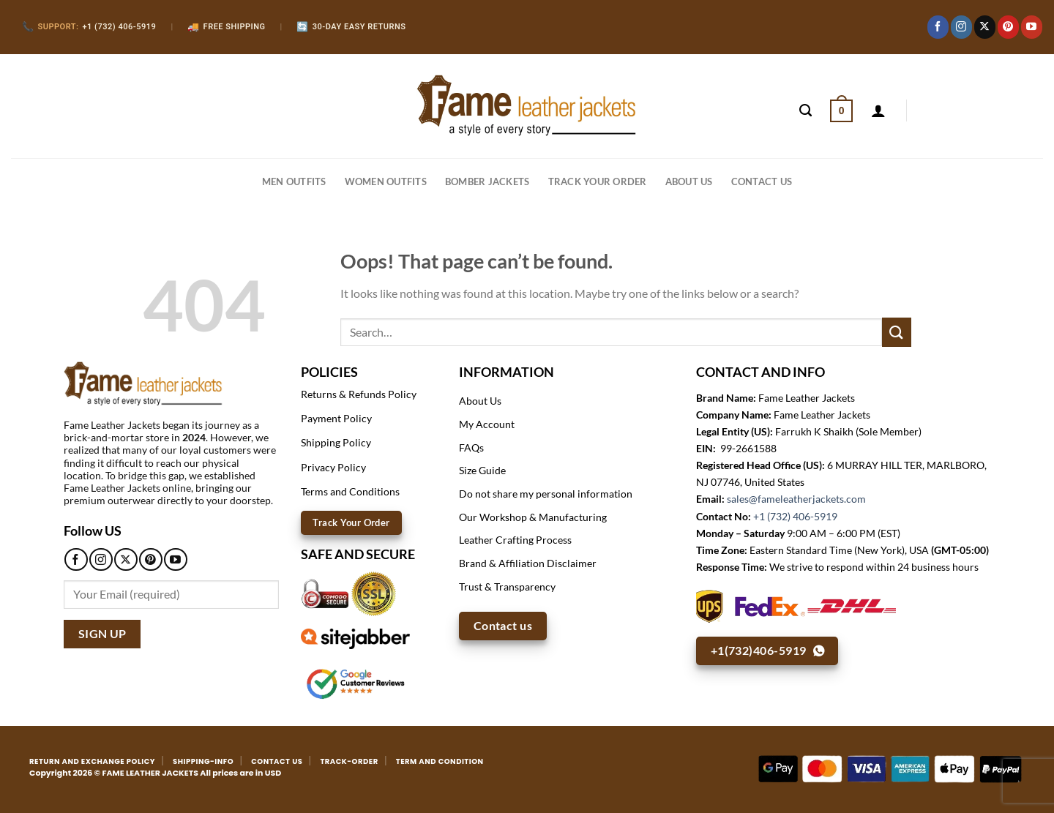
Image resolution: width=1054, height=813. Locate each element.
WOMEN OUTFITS (386, 181)
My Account (487, 424)
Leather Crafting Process (515, 539)
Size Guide (482, 470)
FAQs (471, 447)
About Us (689, 181)
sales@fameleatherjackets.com (796, 498)
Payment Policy (336, 418)
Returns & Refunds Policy (358, 394)
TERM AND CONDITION (440, 761)
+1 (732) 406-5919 (795, 516)
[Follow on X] (984, 27)
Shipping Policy (336, 442)
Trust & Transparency (507, 586)
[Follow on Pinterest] (1008, 27)
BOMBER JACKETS (487, 181)
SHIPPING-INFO (203, 761)
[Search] (805, 110)
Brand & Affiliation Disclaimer (528, 563)
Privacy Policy (333, 467)
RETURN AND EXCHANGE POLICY (92, 761)
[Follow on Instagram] (961, 27)
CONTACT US (762, 181)
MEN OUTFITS (294, 181)
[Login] (878, 110)
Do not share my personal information (545, 493)
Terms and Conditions (350, 491)
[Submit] (896, 332)
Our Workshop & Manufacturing (533, 517)
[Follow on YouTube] (1031, 27)
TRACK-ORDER (349, 761)
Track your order (597, 181)
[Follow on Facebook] (938, 27)
